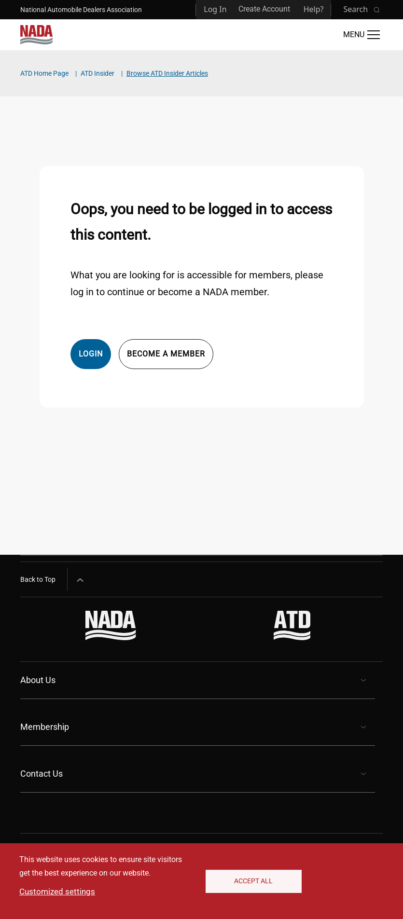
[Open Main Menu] (361, 34)
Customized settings (57, 891)
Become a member (166, 353)
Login (91, 353)
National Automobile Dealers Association (81, 10)
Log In (215, 9)
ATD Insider (97, 73)
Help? (314, 9)
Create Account (264, 9)
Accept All (253, 881)
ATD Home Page (44, 73)
